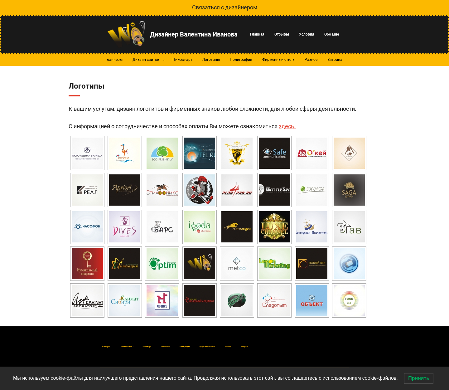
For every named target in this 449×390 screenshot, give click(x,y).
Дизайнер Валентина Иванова (194, 34)
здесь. (287, 126)
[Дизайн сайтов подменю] (164, 60)
